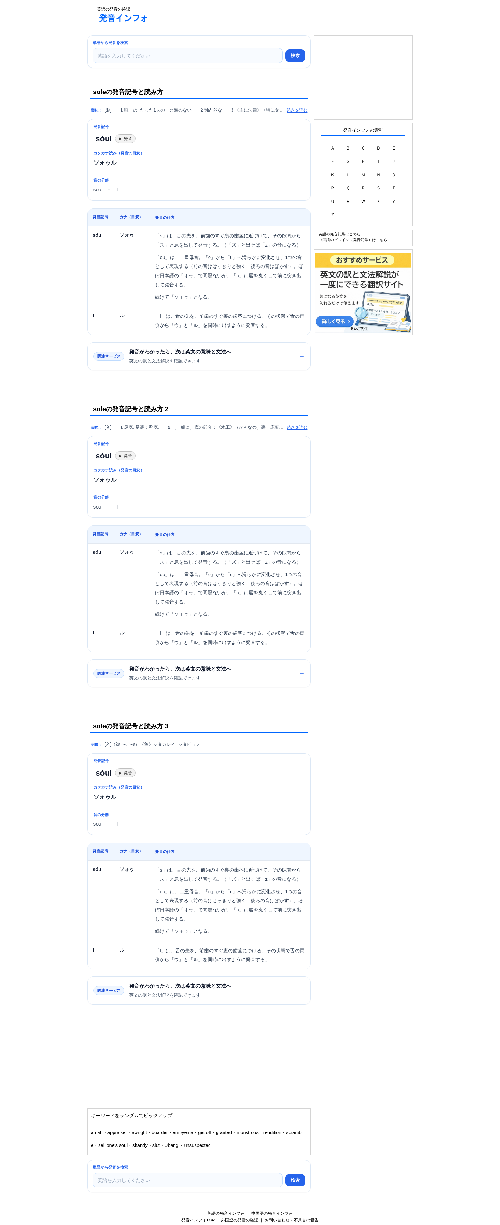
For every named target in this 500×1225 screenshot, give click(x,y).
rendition (272, 1132)
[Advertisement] (270, 14)
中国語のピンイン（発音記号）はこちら (353, 240)
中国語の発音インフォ (272, 1213)
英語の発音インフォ (226, 1213)
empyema (183, 1132)
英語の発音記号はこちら (340, 234)
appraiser (117, 1132)
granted (224, 1132)
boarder (160, 1132)
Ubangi (172, 1145)
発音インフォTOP (198, 1220)
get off (204, 1132)
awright (139, 1132)
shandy (140, 1145)
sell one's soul (113, 1145)
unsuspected (197, 1145)
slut (156, 1145)
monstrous (248, 1132)
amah (97, 1132)
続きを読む (297, 110)
